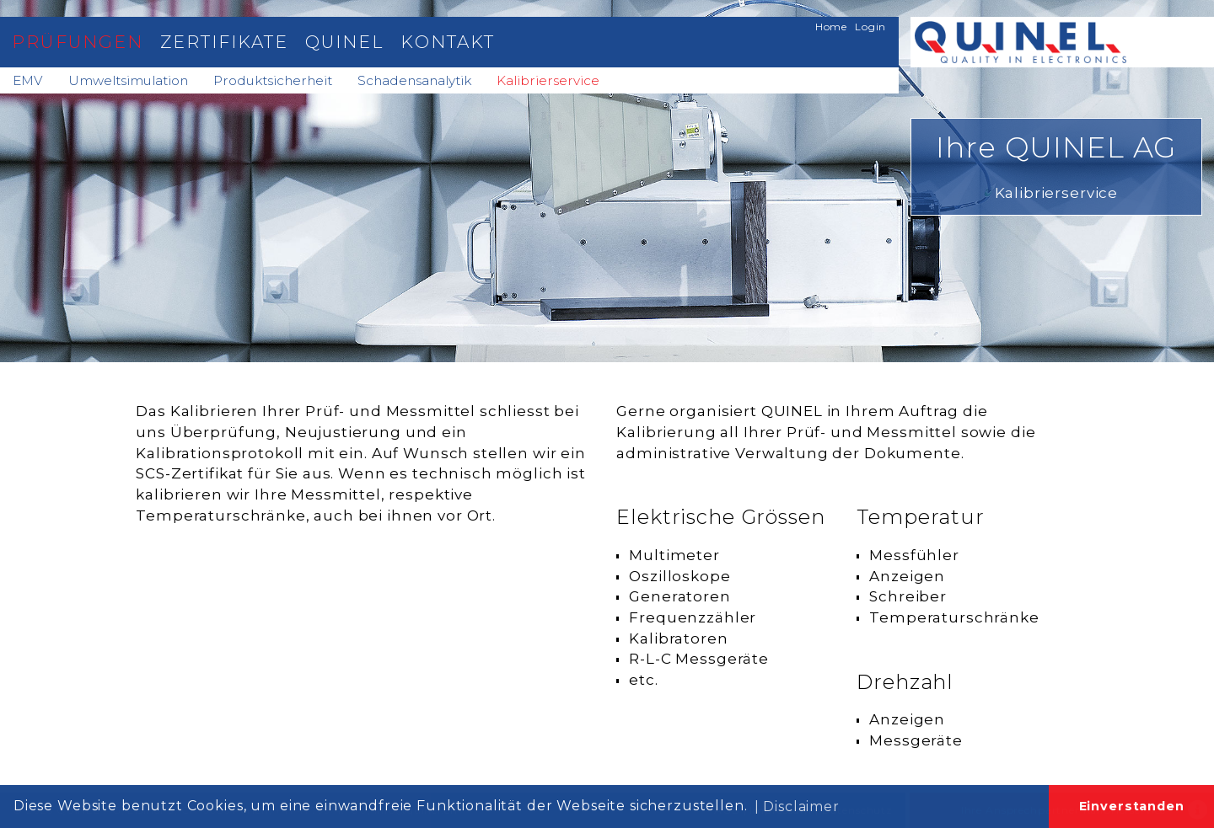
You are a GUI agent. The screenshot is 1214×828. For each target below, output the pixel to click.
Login (870, 26)
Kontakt (447, 41)
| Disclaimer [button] (797, 807)
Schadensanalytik (414, 80)
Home (831, 26)
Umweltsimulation (128, 80)
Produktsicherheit (272, 80)
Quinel (344, 41)
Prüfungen (77, 41)
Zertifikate (224, 41)
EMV (28, 80)
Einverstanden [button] (1131, 806)
